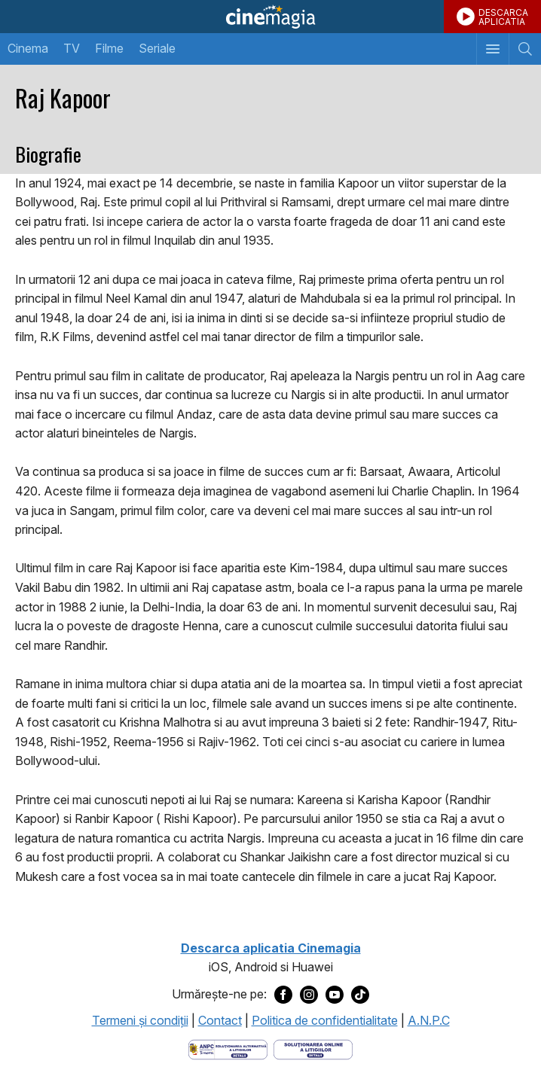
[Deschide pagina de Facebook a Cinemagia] (283, 994)
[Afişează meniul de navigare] (492, 49)
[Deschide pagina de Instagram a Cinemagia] (309, 994)
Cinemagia (270, 16)
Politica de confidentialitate (325, 1020)
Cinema (28, 48)
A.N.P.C (429, 1020)
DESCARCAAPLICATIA (503, 17)
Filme (109, 48)
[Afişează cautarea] (525, 49)
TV (71, 48)
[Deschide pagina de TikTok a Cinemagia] (360, 994)
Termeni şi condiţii (140, 1020)
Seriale (157, 48)
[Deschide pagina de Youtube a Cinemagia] (335, 994)
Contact (220, 1020)
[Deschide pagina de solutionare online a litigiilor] (313, 1048)
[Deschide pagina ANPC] (227, 1048)
